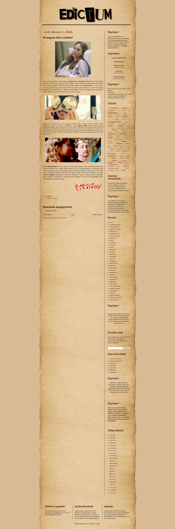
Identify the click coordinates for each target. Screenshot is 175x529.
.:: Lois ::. (118, 137)
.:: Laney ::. (125, 135)
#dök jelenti (112, 249)
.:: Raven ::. (115, 147)
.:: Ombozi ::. (124, 141)
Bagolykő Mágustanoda (115, 361)
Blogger (98, 523)
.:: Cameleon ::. (125, 117)
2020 (111, 443)
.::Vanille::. (123, 170)
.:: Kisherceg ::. (123, 134)
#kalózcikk (112, 259)
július (111, 468)
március (111, 479)
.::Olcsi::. (127, 168)
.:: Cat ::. (110, 119)
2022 (111, 437)
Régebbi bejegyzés (97, 214)
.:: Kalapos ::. (117, 132)
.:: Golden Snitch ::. (120, 128)
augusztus (112, 466)
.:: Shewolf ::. (119, 149)
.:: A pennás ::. (124, 108)
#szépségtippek (113, 290)
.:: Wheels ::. (114, 158)
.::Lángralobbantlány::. (113, 168)
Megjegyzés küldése (51, 210)
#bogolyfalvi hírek (114, 233)
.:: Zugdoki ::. (124, 160)
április (111, 476)
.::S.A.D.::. (117, 170)
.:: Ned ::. (116, 141)
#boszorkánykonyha (114, 236)
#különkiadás (113, 268)
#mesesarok (112, 270)
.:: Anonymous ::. (118, 115)
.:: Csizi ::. (126, 122)
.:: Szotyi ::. (112, 151)
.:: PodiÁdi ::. (119, 143)
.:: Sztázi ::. (117, 151)
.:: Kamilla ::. (124, 132)
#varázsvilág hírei (114, 300)
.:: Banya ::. (125, 115)
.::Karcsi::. (118, 166)
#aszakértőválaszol (114, 227)
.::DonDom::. (127, 164)
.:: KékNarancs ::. (118, 135)
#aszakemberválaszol (115, 224)
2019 (111, 445)
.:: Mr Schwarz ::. (118, 139)
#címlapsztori (113, 243)
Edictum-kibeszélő (119, 61)
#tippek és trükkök (114, 295)
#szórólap (112, 293)
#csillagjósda (113, 238)
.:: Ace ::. (123, 110)
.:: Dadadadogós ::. (122, 124)
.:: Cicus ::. (124, 119)
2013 (111, 493)
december (112, 455)
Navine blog (112, 368)
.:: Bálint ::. (117, 117)
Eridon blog (112, 363)
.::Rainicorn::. (111, 170)
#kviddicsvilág (113, 263)
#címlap (111, 240)
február (111, 482)
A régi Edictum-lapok (115, 359)
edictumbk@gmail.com (119, 67)
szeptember (112, 463)
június (111, 471)
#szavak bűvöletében (115, 286)
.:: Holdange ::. (114, 130)
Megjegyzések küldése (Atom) (58, 217)
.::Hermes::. (111, 166)
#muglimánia (113, 272)
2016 (111, 453)
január (111, 484)
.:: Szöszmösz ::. (125, 151)
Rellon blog (112, 370)
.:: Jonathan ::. (124, 130)
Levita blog (112, 365)
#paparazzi (55, 198)
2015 (111, 487)
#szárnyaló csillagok (114, 288)
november (112, 458)
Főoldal (72, 214)
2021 (111, 440)
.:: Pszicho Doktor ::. (117, 145)
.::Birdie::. (120, 162)
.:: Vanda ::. (121, 156)
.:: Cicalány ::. (48, 198)
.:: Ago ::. (125, 113)
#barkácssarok (113, 231)
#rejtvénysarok (113, 279)
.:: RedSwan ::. (122, 147)
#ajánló (111, 222)
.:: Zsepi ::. (114, 160)
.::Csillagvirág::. (113, 164)
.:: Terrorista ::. (123, 153)
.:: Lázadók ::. (125, 137)
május (111, 474)
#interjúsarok (113, 256)
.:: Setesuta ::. (112, 149)
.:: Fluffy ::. (112, 128)
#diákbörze (112, 245)
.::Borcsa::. (127, 162)
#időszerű (112, 252)
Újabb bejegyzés (48, 214)
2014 (111, 490)
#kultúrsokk (112, 261)
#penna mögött (113, 277)
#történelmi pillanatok (115, 297)
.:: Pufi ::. (125, 145)
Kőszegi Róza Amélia (119, 78)
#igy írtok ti (112, 254)
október (111, 461)
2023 (111, 435)
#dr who (111, 247)
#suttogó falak (113, 284)
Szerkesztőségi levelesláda (118, 58)
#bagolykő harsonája (115, 229)
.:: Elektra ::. (120, 126)
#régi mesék (112, 281)
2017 (111, 451)
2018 (111, 448)
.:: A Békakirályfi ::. (113, 108)
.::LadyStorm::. (126, 166)
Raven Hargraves (119, 73)
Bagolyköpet (112, 372)
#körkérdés (112, 265)
